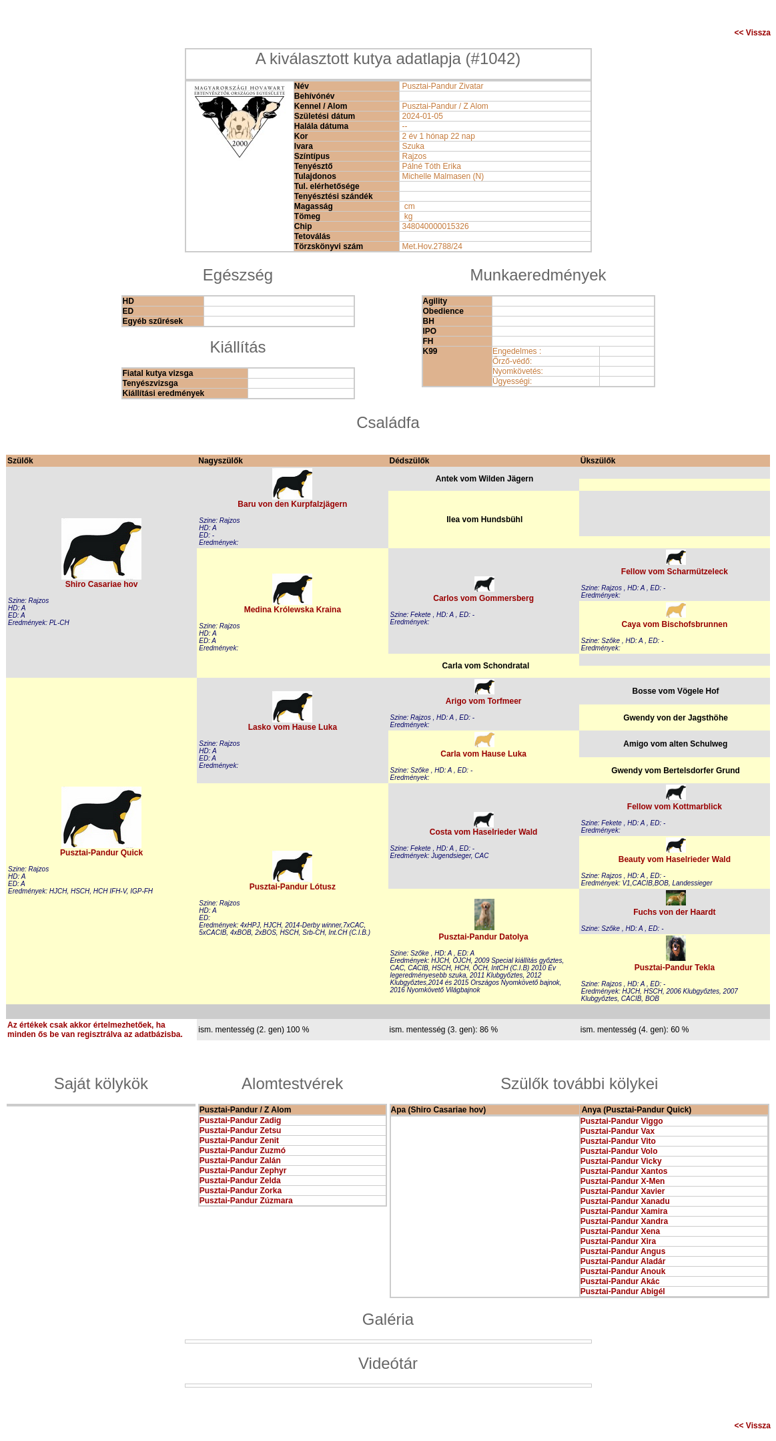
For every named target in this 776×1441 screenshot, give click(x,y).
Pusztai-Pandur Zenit (239, 1140)
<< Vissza (753, 32)
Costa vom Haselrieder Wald (484, 832)
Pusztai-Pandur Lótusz (293, 886)
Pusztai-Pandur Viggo (621, 1121)
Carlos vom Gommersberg (483, 598)
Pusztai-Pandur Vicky (621, 1161)
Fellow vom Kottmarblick (674, 806)
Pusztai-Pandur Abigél (622, 1291)
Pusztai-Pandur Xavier (622, 1191)
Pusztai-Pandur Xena (620, 1231)
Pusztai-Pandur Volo (619, 1151)
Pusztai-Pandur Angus (623, 1251)
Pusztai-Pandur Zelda (240, 1180)
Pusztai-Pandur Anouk (623, 1271)
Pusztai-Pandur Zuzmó (243, 1150)
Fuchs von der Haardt (674, 912)
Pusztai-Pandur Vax (617, 1131)
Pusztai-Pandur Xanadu (625, 1201)
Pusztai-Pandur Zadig (241, 1120)
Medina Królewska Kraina (292, 609)
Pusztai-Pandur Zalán (240, 1160)
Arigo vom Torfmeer (484, 701)
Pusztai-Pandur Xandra (624, 1221)
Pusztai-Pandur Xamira (624, 1211)
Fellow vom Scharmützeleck (674, 571)
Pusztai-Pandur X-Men (622, 1181)
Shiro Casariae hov (101, 584)
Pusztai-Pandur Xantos (624, 1171)
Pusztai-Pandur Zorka (241, 1190)
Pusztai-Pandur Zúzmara (246, 1200)
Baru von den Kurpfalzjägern (292, 504)
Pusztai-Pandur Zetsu (241, 1130)
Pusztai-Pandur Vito (618, 1141)
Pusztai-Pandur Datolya (483, 937)
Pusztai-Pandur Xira (618, 1241)
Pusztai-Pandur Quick (101, 852)
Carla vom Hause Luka (483, 754)
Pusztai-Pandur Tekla (675, 967)
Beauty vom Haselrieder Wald (675, 859)
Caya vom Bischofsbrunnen (675, 624)
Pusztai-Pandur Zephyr (243, 1170)
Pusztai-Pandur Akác (620, 1281)
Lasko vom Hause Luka (292, 727)
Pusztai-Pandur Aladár (623, 1261)
